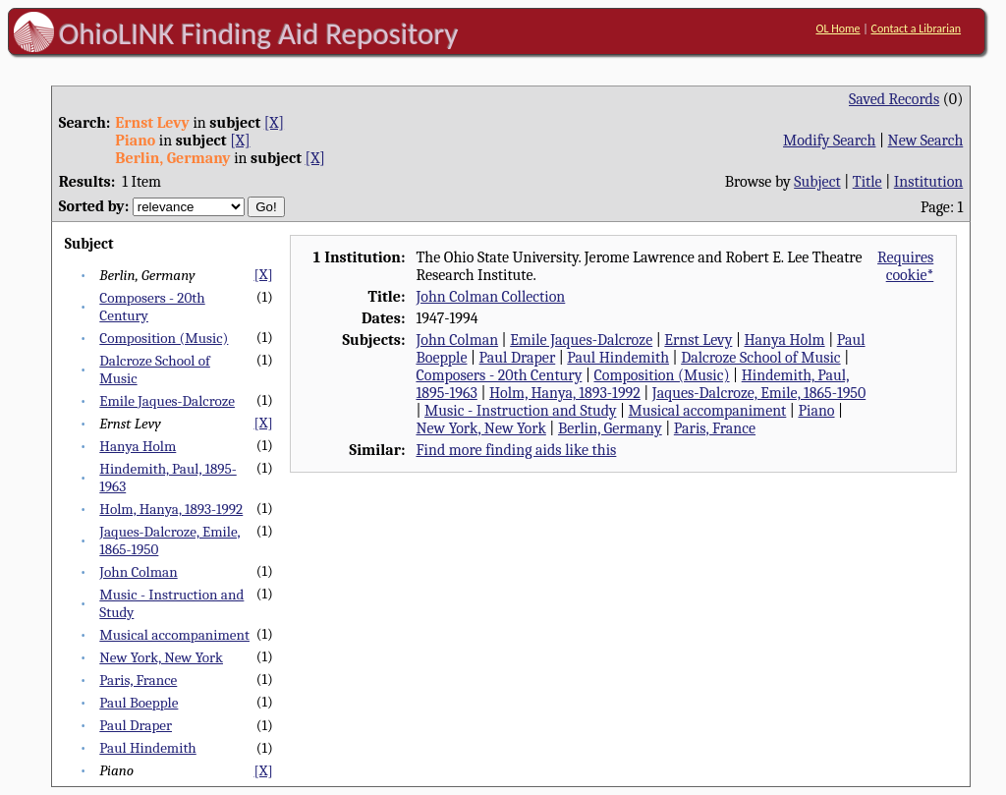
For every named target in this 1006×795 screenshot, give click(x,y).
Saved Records (894, 99)
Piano (816, 411)
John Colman (138, 572)
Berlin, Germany (610, 428)
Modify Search (829, 140)
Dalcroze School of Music (760, 358)
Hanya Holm (137, 446)
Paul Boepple (138, 702)
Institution (929, 182)
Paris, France (138, 680)
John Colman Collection (490, 297)
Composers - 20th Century (499, 375)
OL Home (837, 28)
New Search (926, 140)
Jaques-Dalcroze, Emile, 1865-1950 (759, 393)
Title (867, 182)
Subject (817, 182)
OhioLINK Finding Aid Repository (259, 33)
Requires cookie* (905, 266)
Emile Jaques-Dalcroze (167, 401)
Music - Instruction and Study (520, 411)
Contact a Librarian (915, 28)
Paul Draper (135, 725)
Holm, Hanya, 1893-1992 (171, 509)
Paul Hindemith (147, 748)
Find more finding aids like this (516, 450)
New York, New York (161, 657)
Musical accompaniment (174, 635)
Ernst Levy (698, 340)
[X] (274, 123)
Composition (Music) (163, 338)
